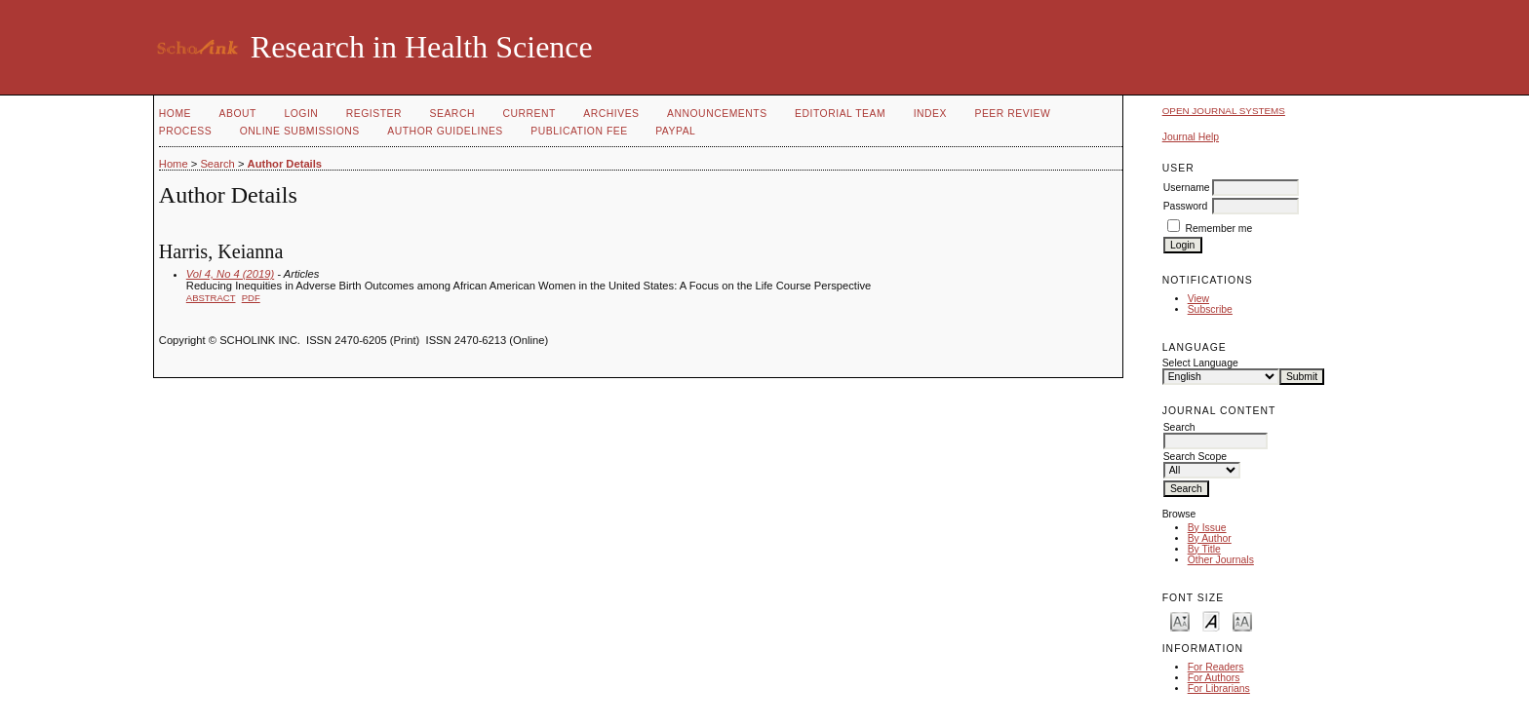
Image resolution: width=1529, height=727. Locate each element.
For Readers (1216, 667)
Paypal (675, 131)
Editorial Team (840, 113)
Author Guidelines (445, 131)
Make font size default (1211, 620)
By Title (1204, 549)
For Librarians (1219, 688)
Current (528, 113)
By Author (1210, 538)
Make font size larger (1242, 620)
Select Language (1200, 363)
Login (301, 113)
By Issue (1207, 527)
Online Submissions (300, 131)
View (1198, 298)
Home (175, 113)
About (237, 113)
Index (930, 113)
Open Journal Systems (1223, 110)
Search (452, 113)
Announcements (717, 113)
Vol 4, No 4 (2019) (230, 274)
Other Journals (1221, 560)
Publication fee (578, 131)
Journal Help (1190, 137)
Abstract (211, 297)
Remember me (1219, 228)
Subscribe (1210, 309)
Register (374, 113)
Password (1185, 206)
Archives (611, 113)
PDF (251, 297)
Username (1186, 187)
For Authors (1214, 677)
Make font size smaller (1180, 620)
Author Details (285, 164)
